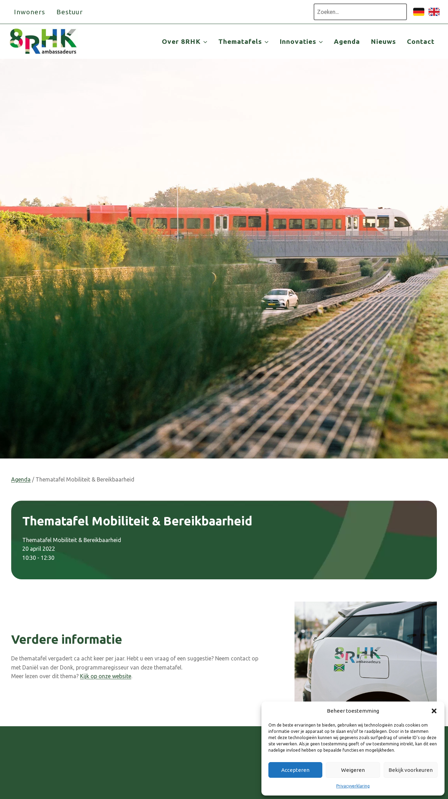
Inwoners (29, 12)
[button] (434, 710)
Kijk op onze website (105, 676)
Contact (420, 41)
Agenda (347, 41)
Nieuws (383, 41)
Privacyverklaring (353, 786)
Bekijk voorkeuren (410, 770)
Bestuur (69, 12)
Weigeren (353, 770)
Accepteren (295, 770)
